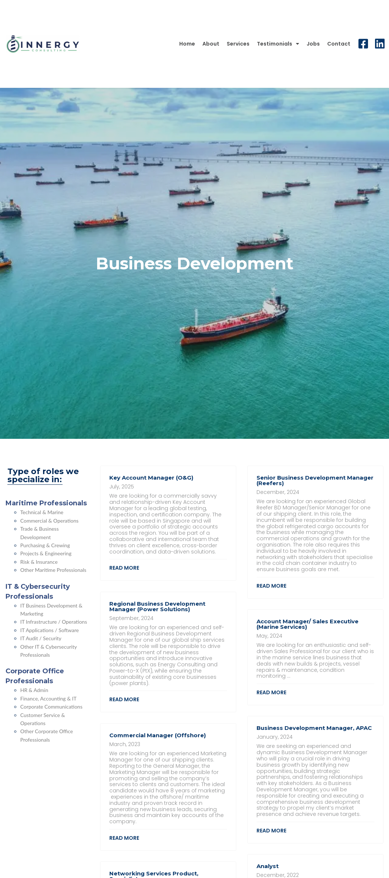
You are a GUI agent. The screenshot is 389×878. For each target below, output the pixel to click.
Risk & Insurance (39, 562)
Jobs (313, 43)
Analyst (268, 866)
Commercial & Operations (49, 520)
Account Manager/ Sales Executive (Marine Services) (307, 624)
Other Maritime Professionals (53, 570)
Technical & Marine (41, 512)
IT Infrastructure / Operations (53, 622)
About (210, 43)
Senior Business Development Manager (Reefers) (315, 480)
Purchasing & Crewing (45, 545)
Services (238, 43)
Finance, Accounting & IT (48, 698)
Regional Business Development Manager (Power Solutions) (157, 606)
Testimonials (278, 43)
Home (187, 43)
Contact (338, 43)
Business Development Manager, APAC (314, 727)
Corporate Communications (51, 706)
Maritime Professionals (46, 503)
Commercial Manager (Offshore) (157, 735)
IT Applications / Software (49, 630)
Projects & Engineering (45, 553)
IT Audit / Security (40, 638)
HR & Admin (34, 690)
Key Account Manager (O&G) (151, 477)
